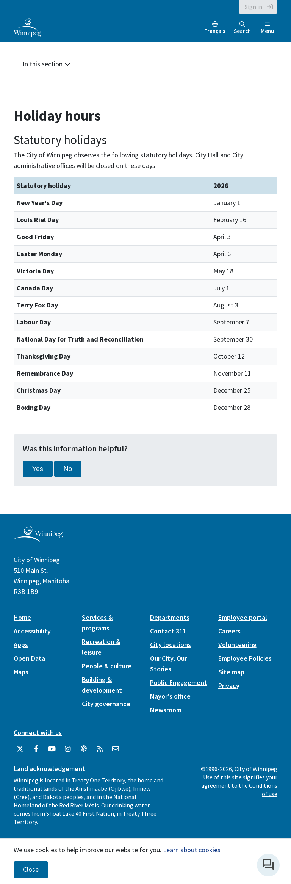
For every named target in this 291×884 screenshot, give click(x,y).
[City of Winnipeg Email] (115, 749)
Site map (231, 672)
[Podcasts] (83, 749)
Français (214, 30)
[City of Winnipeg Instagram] (67, 749)
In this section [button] (47, 64)
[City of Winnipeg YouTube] (51, 749)
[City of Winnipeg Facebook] (36, 749)
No (68, 469)
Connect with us (38, 732)
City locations (170, 644)
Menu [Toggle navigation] (267, 27)
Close (31, 869)
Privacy (228, 685)
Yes (37, 469)
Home (22, 617)
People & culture (106, 665)
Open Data (29, 658)
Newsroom (165, 709)
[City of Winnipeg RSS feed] (99, 749)
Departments (169, 617)
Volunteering (237, 644)
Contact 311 (168, 631)
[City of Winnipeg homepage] (38, 539)
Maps (21, 672)
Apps (21, 644)
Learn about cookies (192, 849)
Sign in (253, 7)
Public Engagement (178, 682)
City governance (106, 703)
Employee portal (242, 617)
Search (242, 27)
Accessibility (32, 631)
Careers (229, 631)
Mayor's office (170, 696)
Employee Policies (245, 658)
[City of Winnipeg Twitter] (20, 749)
